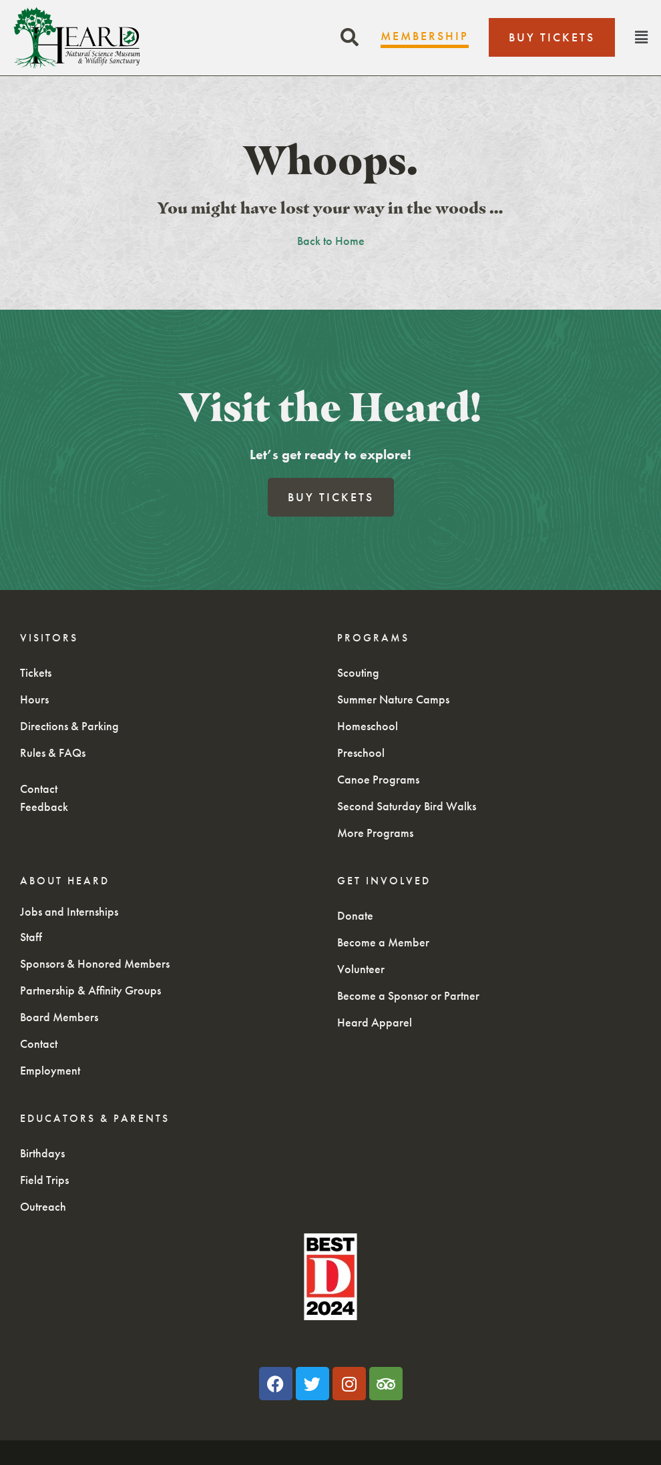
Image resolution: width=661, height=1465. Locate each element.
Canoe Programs (378, 779)
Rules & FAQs (52, 752)
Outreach (43, 1206)
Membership (425, 35)
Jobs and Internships (69, 911)
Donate (355, 915)
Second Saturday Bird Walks (406, 806)
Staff (31, 936)
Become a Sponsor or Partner (408, 995)
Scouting (358, 672)
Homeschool (367, 726)
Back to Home (331, 240)
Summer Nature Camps (393, 699)
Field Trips (44, 1179)
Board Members (59, 1016)
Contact (38, 788)
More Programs (375, 832)
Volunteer (361, 968)
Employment (50, 1070)
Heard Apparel (374, 1022)
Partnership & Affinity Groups (90, 990)
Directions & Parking (69, 726)
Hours (34, 699)
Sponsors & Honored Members (95, 963)
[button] (350, 38)
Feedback (44, 806)
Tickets (35, 672)
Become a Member (383, 942)
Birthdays (42, 1153)
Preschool (361, 752)
